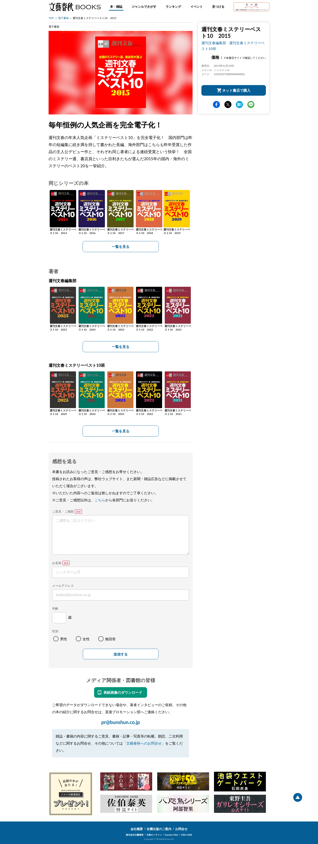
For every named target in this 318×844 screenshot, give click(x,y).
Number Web (171, 834)
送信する (121, 654)
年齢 (55, 608)
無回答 (110, 639)
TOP (51, 18)
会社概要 (137, 829)
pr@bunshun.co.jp (120, 722)
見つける (218, 6)
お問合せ (181, 829)
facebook (216, 104)
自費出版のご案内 (159, 829)
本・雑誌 (116, 6)
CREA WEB (186, 834)
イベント (196, 6)
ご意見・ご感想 (63, 511)
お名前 (56, 563)
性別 (55, 631)
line (250, 104)
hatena (239, 104)
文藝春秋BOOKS (75, 7)
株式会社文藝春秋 (135, 834)
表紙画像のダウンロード (122, 692)
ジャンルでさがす (144, 6)
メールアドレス (63, 585)
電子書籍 (63, 18)
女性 (86, 639)
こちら (100, 500)
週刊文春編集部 (213, 43)
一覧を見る (120, 246)
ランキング (173, 6)
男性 (63, 639)
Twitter (227, 104)
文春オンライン (154, 834)
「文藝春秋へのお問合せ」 (144, 743)
